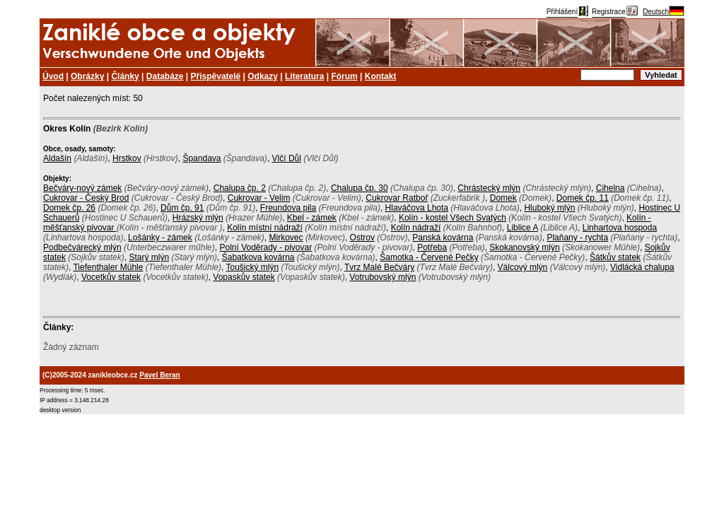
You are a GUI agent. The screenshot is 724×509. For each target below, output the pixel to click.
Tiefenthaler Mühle (108, 267)
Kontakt (381, 76)
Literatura (304, 76)
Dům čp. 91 (182, 208)
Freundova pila (288, 208)
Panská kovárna (442, 237)
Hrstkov (126, 158)
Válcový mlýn (523, 267)
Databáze (165, 76)
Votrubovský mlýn (382, 277)
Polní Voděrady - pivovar (265, 247)
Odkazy (262, 76)
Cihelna (610, 188)
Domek (503, 198)
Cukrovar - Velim (259, 198)
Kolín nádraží (416, 228)
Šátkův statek (615, 257)
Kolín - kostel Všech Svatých (452, 218)
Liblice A (522, 228)
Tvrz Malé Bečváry (379, 267)
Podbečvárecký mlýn (82, 247)
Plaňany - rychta (577, 237)
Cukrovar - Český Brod (86, 198)
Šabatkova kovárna (258, 257)
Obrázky (87, 76)
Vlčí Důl (286, 158)
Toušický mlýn (252, 267)
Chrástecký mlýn (488, 188)
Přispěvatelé (216, 76)
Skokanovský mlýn (524, 247)
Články (125, 76)
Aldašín (57, 158)
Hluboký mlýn (549, 208)
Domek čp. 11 (582, 198)
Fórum (344, 76)
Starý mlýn (149, 257)
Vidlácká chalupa (642, 267)
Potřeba (432, 247)
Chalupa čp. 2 (240, 188)
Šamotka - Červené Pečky (429, 257)
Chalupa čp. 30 (359, 188)
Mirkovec (286, 237)
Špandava (201, 158)
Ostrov (362, 237)
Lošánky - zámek (160, 237)
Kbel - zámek (312, 218)
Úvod (53, 76)
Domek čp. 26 (69, 208)
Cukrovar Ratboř (397, 198)
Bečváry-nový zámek (82, 188)
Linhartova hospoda (620, 228)
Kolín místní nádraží (265, 228)
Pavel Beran (159, 375)
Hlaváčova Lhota (416, 208)
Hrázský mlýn (198, 218)
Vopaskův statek (243, 277)
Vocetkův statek (111, 277)
